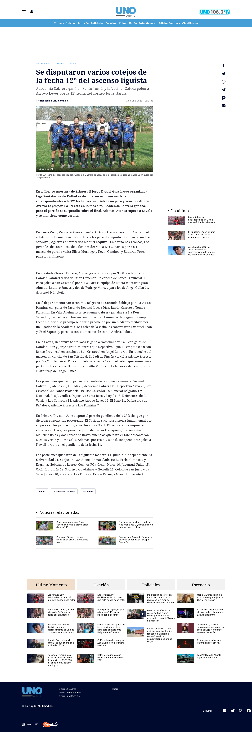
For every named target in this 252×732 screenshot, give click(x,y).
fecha (73, 63)
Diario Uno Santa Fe (69, 696)
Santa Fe (83, 23)
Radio (115, 689)
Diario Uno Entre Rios (70, 692)
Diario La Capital (67, 689)
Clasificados (190, 23)
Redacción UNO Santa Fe (54, 100)
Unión (133, 23)
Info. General (148, 23)
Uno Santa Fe (43, 63)
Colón (123, 23)
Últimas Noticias (64, 23)
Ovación (111, 23)
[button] (24, 11)
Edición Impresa (169, 23)
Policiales (97, 23)
